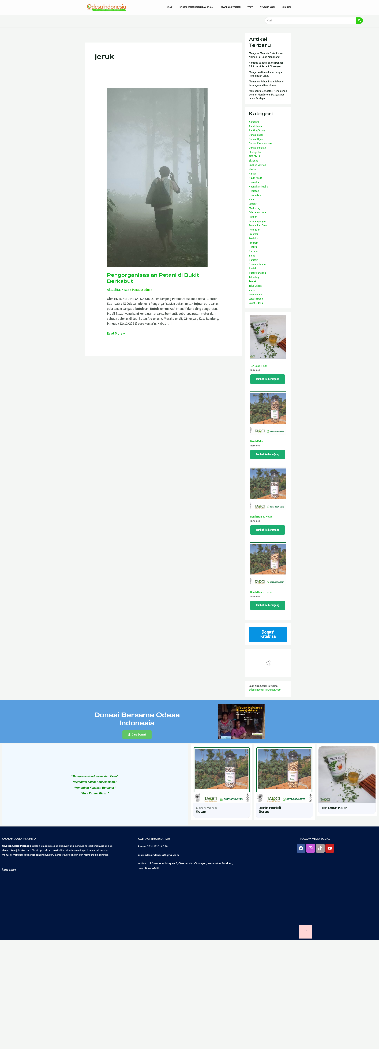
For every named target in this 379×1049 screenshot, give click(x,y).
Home (169, 7)
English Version (257, 165)
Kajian (252, 173)
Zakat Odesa (256, 303)
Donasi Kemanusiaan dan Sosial (196, 7)
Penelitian (254, 229)
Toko (250, 7)
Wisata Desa (256, 298)
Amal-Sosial (255, 126)
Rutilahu (253, 251)
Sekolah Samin (257, 264)
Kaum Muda (255, 177)
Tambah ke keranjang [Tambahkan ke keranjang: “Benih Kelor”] (267, 454)
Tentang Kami (267, 7)
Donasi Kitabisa (268, 634)
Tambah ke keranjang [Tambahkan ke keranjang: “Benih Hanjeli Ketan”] (267, 529)
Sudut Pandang (257, 272)
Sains (252, 255)
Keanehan (254, 182)
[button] (137, 734)
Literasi (253, 203)
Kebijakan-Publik (258, 186)
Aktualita (113, 289)
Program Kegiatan (231, 7)
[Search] (359, 20)
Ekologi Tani (255, 152)
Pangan (253, 216)
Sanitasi (253, 260)
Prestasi (253, 234)
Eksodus (253, 160)
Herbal (252, 169)
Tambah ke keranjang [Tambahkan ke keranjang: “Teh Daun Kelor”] (267, 379)
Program (253, 242)
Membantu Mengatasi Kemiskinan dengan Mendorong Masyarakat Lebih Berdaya (268, 94)
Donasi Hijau (256, 139)
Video (252, 290)
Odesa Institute (257, 212)
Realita (253, 246)
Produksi (253, 238)
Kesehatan (255, 195)
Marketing (254, 208)
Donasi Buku (256, 134)
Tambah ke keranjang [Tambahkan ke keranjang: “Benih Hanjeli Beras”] (267, 605)
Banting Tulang (257, 130)
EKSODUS (254, 156)
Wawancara (255, 294)
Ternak (252, 281)
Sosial (252, 268)
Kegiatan (254, 191)
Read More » (116, 333)
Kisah (125, 289)
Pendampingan (257, 221)
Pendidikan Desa (258, 225)
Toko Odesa (255, 285)
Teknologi (254, 277)
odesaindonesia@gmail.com (265, 689)
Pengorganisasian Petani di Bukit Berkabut (153, 278)
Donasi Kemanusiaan (260, 143)
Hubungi (286, 7)
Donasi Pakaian (257, 147)
